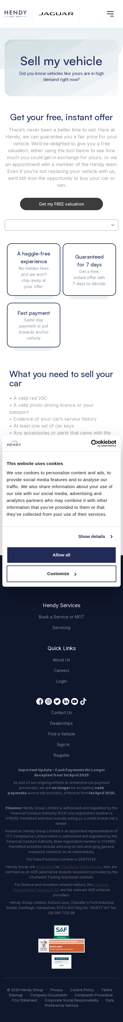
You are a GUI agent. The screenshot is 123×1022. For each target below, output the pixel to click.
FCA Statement (24, 1000)
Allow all (61, 554)
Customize (61, 573)
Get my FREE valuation (61, 204)
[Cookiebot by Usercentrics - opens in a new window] (91, 443)
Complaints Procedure (94, 995)
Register (62, 755)
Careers (61, 670)
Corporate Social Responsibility (72, 1000)
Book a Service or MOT (61, 616)
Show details (91, 536)
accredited (45, 867)
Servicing (61, 627)
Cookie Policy (82, 990)
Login (61, 681)
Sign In (63, 744)
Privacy (56, 990)
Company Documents (48, 995)
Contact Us (61, 712)
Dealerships (61, 723)
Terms (106, 990)
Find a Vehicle (61, 733)
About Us (61, 659)
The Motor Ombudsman (81, 867)
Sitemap (16, 995)
